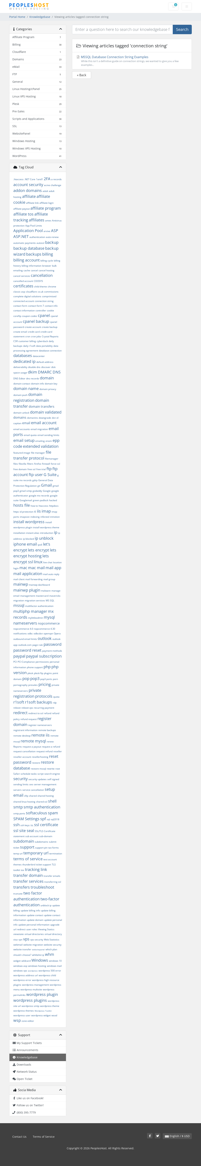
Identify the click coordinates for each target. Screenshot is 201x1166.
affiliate (29, 196)
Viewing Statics (46, 929)
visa (15, 939)
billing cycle (46, 260)
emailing (40, 441)
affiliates (36, 220)
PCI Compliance (26, 661)
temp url (18, 853)
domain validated (45, 412)
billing (47, 254)
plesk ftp (38, 673)
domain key (51, 383)
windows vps (20, 970)
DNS (57, 372)
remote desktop (22, 735)
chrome (52, 286)
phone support (35, 667)
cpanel (44, 315)
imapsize (25, 516)
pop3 (34, 678)
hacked (53, 500)
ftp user (36, 474)
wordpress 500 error (49, 970)
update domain (35, 920)
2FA (47, 178)
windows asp (20, 966)
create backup (49, 327)
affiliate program (45, 208)
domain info (37, 383)
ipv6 (40, 544)
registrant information (25, 730)
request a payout (32, 746)
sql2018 (55, 819)
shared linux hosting (24, 801)
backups (33, 254)
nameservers (25, 623)
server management (45, 784)
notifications (20, 633)
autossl (40, 243)
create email (20, 331)
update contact (35, 915)
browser (46, 265)
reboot (17, 707)
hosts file (21, 505)
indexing (35, 516)
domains (19, 417)
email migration (39, 429)
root (57, 768)
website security (52, 944)
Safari (16, 773)
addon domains (27, 190)
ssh (16, 824)
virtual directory (53, 934)
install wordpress (29, 521)
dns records (32, 378)
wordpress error (22, 980)
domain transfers (41, 406)
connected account (23, 301)
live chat (47, 562)
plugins (48, 673)
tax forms (53, 847)
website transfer (22, 949)
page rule (37, 645)
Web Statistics (51, 939)
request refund (44, 751)
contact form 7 (36, 305)
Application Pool (28, 230)
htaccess (43, 505)
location (57, 562)
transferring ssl (52, 881)
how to (34, 505)
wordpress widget (41, 1015)
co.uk (40, 291)
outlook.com (25, 645)
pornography (20, 685)
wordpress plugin (42, 994)
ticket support (43, 864)
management (27, 595)
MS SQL (50, 600)
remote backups (47, 730)
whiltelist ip (38, 955)
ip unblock (44, 538)
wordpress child (47, 975)
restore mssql (38, 768)
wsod (54, 1015)
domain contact (21, 383)
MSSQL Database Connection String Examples (132, 61)
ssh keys (25, 825)
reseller (57, 751)
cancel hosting (46, 270)
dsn (54, 417)
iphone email (25, 544)
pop (25, 678)
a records (56, 179)
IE (35, 511)
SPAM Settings (26, 818)
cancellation (42, 275)
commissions (51, 291)
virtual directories (34, 934)
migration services (35, 600)
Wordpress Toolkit (43, 1010)
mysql (49, 617)
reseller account (22, 757)
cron (27, 336)
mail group (49, 579)
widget (17, 960)
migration (18, 600)
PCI (15, 661)
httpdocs (53, 505)
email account (44, 422)
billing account (26, 260)
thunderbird (28, 864)
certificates (23, 286)
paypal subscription (44, 656)
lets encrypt (38, 550)
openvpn (48, 633)
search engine (52, 773)
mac (23, 567)
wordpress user (21, 1015)
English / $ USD (177, 1136)
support (27, 847)
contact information (24, 310)
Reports (17, 746)
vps (26, 939)
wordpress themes (23, 1010)
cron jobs (36, 336)
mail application (27, 573)
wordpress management (35, 984)
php (47, 666)
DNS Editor (19, 378)
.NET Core (29, 179)
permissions (42, 661)
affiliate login (46, 203)
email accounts (21, 429)
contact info (51, 305)
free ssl (31, 469)
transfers (21, 887)
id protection (26, 511)
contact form (20, 305)
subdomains (41, 841)
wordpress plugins (30, 1000)
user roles (31, 929)
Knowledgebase (39, 17)
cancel (34, 270)
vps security (36, 939)
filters (30, 463)
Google (47, 491)
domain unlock (21, 412)
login (16, 568)
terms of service (28, 858)
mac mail (36, 567)
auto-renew (52, 237)
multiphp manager (30, 611)
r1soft (18, 702)
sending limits (20, 784)
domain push (20, 395)
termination (55, 853)
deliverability (20, 367)
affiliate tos (23, 214)
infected (44, 516)
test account (50, 859)
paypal (19, 656)
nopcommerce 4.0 (23, 628)
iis (39, 511)
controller (41, 310)
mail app (53, 567)
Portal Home (17, 17)
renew (50, 741)
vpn (20, 939)
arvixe (47, 231)
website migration (33, 944)
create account (33, 327)
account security (28, 184)
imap (46, 511)
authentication (37, 237)
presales (33, 685)
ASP (54, 230)
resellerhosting (40, 757)
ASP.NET (21, 236)
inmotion (55, 516)
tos (22, 870)
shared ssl (41, 801)
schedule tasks (29, 773)
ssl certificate (46, 824)
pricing (44, 684)
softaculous (36, 813)
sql (48, 819)
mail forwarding (34, 579)
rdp (55, 702)
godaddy (37, 491)
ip (55, 532)
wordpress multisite (31, 989)
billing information (31, 265)
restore (36, 762)
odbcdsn (38, 633)
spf (43, 818)
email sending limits (48, 435)
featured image (21, 452)
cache (27, 270)
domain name (26, 388)
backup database (28, 248)
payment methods (52, 650)
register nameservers (40, 725)
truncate (18, 893)
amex (48, 220)
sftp (26, 795)
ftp (49, 468)
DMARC (45, 372)
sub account (31, 836)
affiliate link (32, 203)
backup (51, 242)
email (26, 423)
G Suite (50, 474)
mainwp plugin (26, 590)
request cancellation (24, 751)
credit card (34, 331)
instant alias (32, 533)
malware (46, 590)
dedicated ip (24, 361)
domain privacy (47, 389)
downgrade (45, 417)
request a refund (51, 746)
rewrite (51, 768)
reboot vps (27, 707)
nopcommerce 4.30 (44, 628)
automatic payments (24, 243)
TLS (54, 864)
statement (19, 836)
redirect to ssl (35, 713)
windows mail (54, 966)
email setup (24, 440)
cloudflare (31, 291)
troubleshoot (42, 887)
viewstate (18, 934)
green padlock (40, 500)
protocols (43, 696)
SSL (31, 825)
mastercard (42, 595)
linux (38, 561)
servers (17, 790)
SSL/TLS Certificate (45, 831)
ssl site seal (23, 830)
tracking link (36, 869)
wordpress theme (49, 1006)
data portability (44, 346)
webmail (18, 944)
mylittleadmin (35, 617)
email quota (30, 435)
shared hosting (45, 795)
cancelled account (23, 281)
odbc (30, 633)
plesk (30, 673)
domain (47, 378)
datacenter (39, 356)
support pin (41, 847)
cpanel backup (36, 321)
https (16, 511)
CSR (15, 341)
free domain (20, 469)
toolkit (16, 870)
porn (55, 679)
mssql (18, 605)
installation (19, 533)
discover (45, 367)
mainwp (20, 584)
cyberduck (42, 341)
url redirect (19, 929)
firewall (46, 463)
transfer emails (52, 876)
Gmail (46, 485)
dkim (32, 372)
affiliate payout (21, 208)
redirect (20, 712)
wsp (17, 1020)
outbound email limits (25, 639)
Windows (39, 960)
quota (56, 696)
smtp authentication (42, 807)
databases (22, 355)
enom (49, 441)
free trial (41, 469)
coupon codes (29, 316)
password (52, 644)
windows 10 (55, 960)
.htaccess (18, 179)
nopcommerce (49, 623)
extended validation (40, 446)
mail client (19, 579)
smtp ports (19, 813)
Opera (57, 633)
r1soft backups (38, 702)
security (20, 778)
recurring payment (44, 707)
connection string (44, 301)
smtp (18, 807)
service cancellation (33, 790)
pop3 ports (46, 679)
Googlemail (25, 500)
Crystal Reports (50, 336)
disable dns (34, 367)
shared (33, 795)
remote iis (40, 735)
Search (182, 29)
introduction (46, 533)
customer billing (27, 341)
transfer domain (28, 875)
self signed (53, 779)
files (15, 463)
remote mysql (33, 741)
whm (49, 954)
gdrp (34, 480)
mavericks (54, 595)
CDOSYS (38, 281)
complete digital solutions (27, 296)
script (40, 773)
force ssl (55, 463)
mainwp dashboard (39, 584)
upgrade (54, 924)
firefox (37, 463)
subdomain (23, 841)
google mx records (39, 495)
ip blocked (28, 538)
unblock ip (45, 905)
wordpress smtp (30, 1006)
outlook (45, 638)
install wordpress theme (46, 527)
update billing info (30, 910)
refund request (28, 719)
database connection (50, 350)
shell (52, 801)
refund (47, 713)
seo (31, 784)
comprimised (49, 296)
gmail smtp (26, 491)
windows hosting (37, 966)
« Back (81, 75)
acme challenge (52, 185)
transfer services (28, 881)
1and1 (39, 179)
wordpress (33, 970)
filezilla (22, 463)
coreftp (17, 316)
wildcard (26, 960)
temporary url (35, 853)
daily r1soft (29, 346)
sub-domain (45, 836)
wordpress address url (25, 975)
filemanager (51, 458)
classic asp (19, 291)
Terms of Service (44, 1136)
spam (53, 813)
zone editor (28, 1021)
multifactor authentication (39, 606)
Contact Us (19, 1136)
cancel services (21, 276)
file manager (38, 452)
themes (17, 864)
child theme (40, 286)
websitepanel (38, 949)
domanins (32, 417)
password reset (27, 650)
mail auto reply (51, 574)
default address (44, 362)
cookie (50, 310)
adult (45, 191)
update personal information (33, 924)
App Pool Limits (33, 225)
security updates (37, 779)
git (38, 485)
